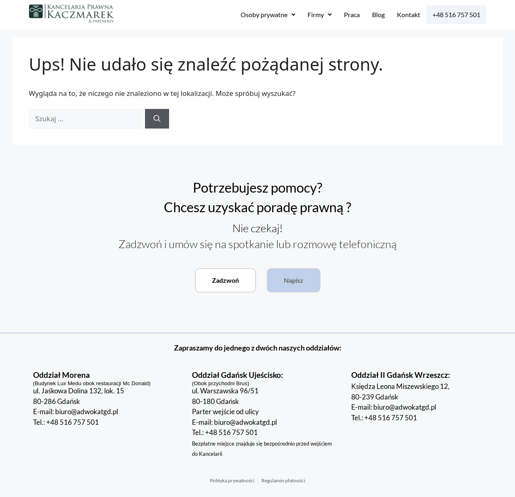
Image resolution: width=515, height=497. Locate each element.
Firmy (320, 14)
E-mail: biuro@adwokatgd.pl (75, 416)
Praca (352, 14)
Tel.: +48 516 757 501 (66, 426)
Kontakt (408, 14)
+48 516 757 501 (456, 14)
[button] (267, 14)
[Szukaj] (157, 119)
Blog (378, 14)
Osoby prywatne (268, 14)
